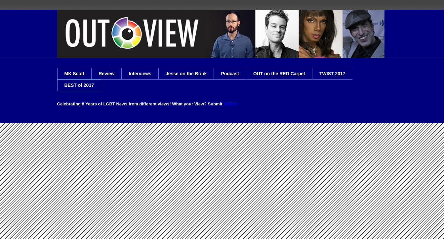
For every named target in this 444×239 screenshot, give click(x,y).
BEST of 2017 (79, 85)
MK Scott (74, 73)
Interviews (140, 73)
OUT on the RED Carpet (279, 73)
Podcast (230, 73)
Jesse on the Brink (186, 73)
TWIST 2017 (332, 73)
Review (106, 73)
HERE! (230, 103)
